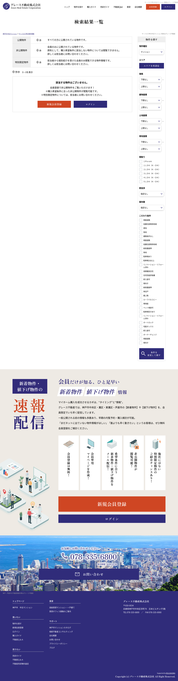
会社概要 (138, 6)
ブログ (52, 647)
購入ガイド (86, 6)
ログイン (16, 631)
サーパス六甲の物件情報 (26, 34)
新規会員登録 (18, 627)
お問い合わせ (54, 639)
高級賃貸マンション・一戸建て (62, 607)
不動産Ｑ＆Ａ (18, 639)
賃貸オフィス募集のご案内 (60, 611)
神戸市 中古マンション (10, 34)
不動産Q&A (116, 6)
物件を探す (72, 6)
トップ (59, 6)
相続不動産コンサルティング (61, 631)
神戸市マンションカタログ (60, 627)
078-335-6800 (93, 556)
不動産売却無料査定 (21, 663)
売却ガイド (101, 6)
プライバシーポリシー (58, 643)
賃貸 (127, 6)
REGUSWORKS (170, 673)
